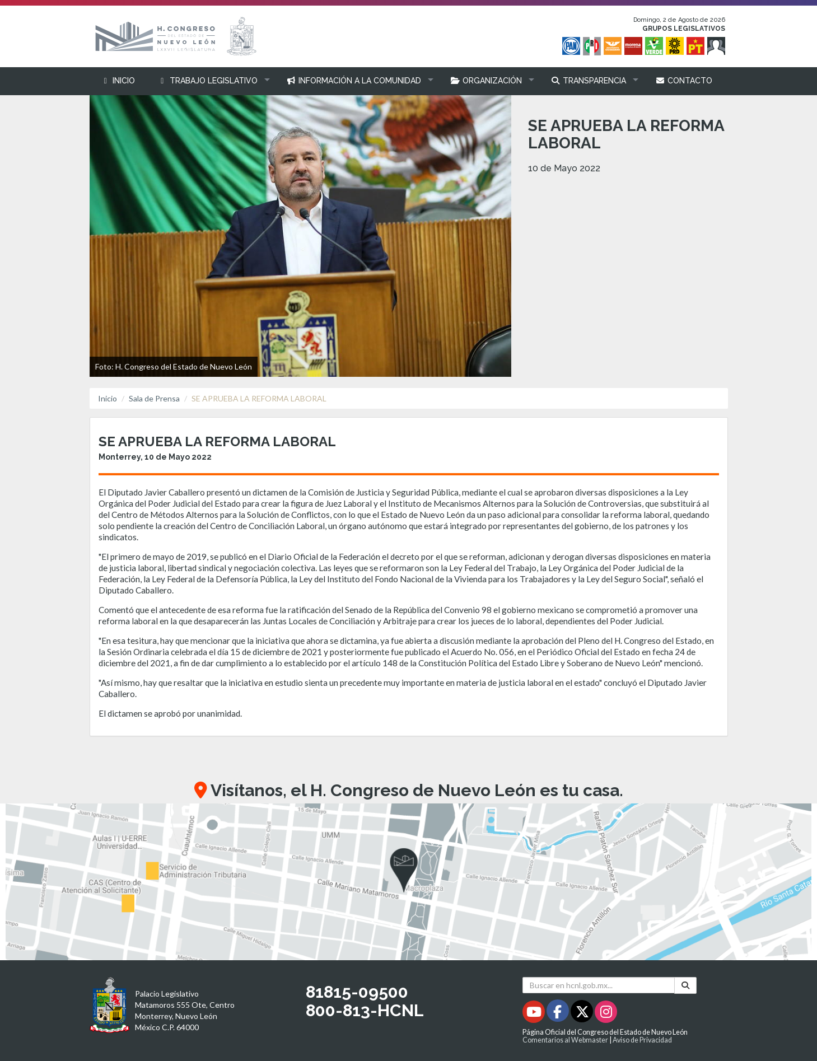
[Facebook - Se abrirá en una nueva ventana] (559, 1013)
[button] (211, 81)
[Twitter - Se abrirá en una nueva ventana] (583, 1013)
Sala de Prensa (154, 398)
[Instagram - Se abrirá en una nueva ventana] (606, 1013)
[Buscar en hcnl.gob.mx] (598, 985)
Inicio (107, 398)
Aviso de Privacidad (642, 1040)
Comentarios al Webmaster (565, 1040)
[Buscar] (685, 985)
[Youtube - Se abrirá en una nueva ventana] (534, 1013)
